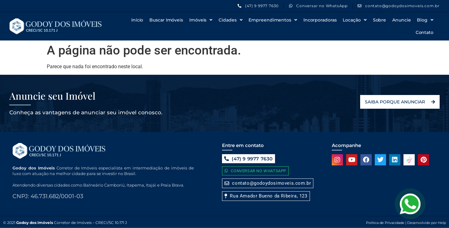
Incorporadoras (320, 20)
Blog (425, 20)
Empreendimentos (273, 20)
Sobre (379, 20)
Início (137, 20)
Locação (354, 20)
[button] (266, 196)
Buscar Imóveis (166, 20)
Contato (424, 32)
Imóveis (200, 20)
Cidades (230, 20)
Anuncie (401, 20)
